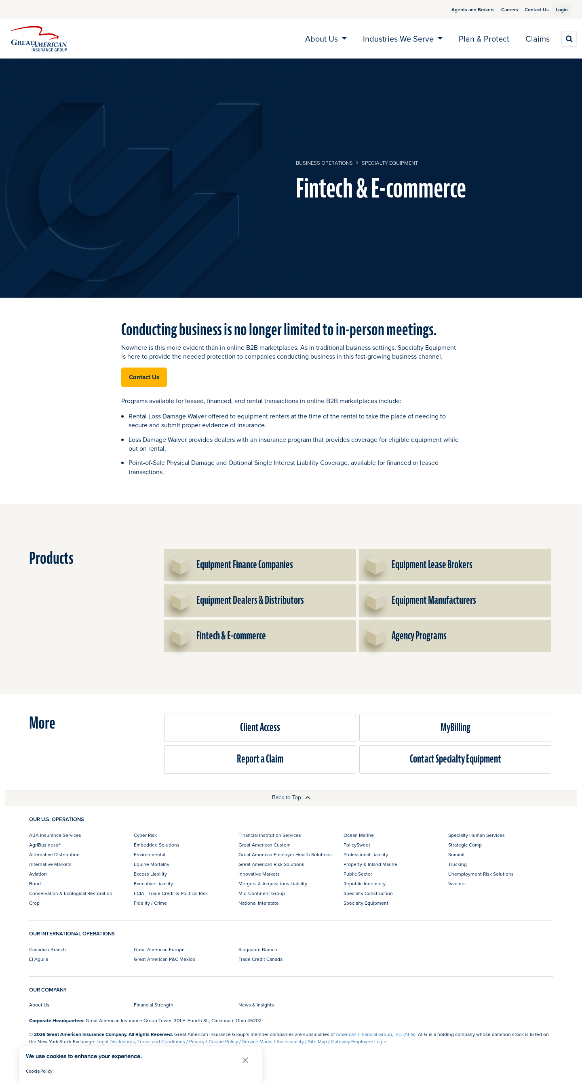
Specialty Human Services (476, 835)
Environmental (149, 854)
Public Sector (358, 873)
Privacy (197, 1041)
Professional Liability (366, 854)
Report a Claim (260, 759)
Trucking (457, 864)
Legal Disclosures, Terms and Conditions (141, 1041)
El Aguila (38, 959)
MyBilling (455, 727)
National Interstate (258, 902)
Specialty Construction (368, 893)
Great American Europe (159, 949)
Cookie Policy (223, 1041)
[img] (39, 39)
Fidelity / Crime (150, 902)
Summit (456, 854)
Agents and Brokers (463, 9)
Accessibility (290, 1041)
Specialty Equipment (390, 162)
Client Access (260, 727)
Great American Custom (264, 844)
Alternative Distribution (54, 854)
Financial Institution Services (269, 835)
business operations (324, 162)
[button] (245, 1060)
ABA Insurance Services (55, 835)
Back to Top (291, 797)
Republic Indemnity (365, 883)
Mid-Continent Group (261, 893)
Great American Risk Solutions (271, 864)
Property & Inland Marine (370, 864)
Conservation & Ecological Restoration (70, 893)
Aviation (38, 873)
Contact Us (527, 9)
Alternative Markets (50, 864)
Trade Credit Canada (260, 959)
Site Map (317, 1041)
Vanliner (457, 883)
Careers (500, 9)
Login (558, 9)
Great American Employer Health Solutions (285, 854)
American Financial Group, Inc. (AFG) (375, 1034)
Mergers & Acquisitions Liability (272, 883)
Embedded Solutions (156, 844)
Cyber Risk (145, 835)
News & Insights (256, 1004)
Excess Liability (150, 873)
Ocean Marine (359, 835)
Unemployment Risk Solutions (481, 873)
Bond (35, 883)
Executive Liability (153, 883)
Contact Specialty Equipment (455, 759)
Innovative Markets (259, 873)
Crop (34, 902)
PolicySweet (357, 844)
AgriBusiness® (45, 844)
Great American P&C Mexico (164, 959)
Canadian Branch (47, 949)
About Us (39, 1004)
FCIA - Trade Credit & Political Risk (171, 893)
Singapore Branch (257, 949)
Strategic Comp (465, 844)
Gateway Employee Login (358, 1041)
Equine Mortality (151, 864)
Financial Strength (153, 1004)
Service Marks (257, 1041)
